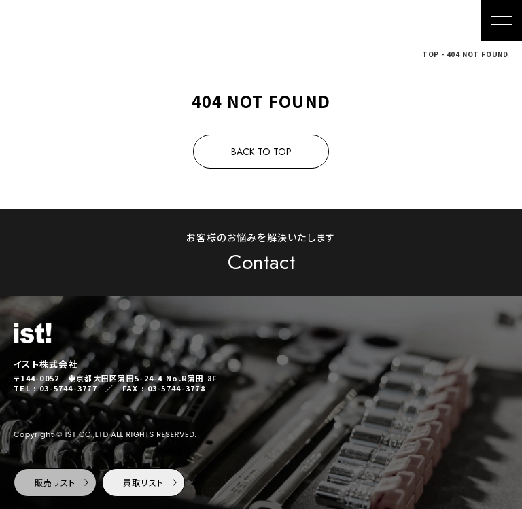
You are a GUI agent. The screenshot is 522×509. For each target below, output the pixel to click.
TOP (430, 54)
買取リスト (151, 482)
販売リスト (63, 482)
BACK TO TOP (261, 151)
